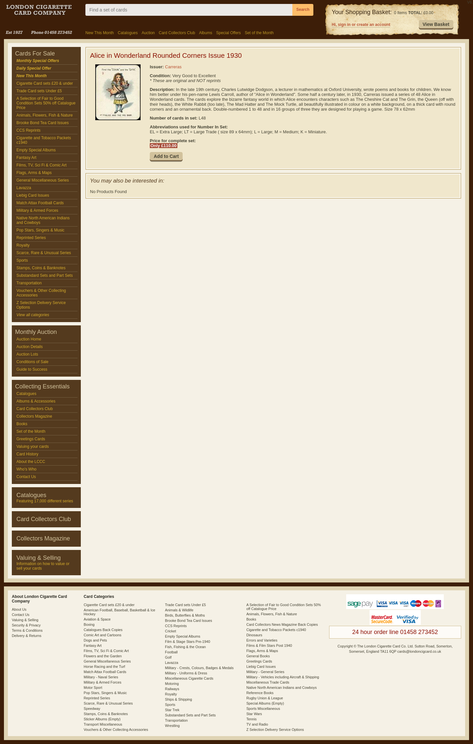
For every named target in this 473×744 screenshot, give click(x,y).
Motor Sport (93, 687)
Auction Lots (27, 354)
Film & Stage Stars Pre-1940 (187, 642)
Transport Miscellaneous (103, 724)
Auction (148, 33)
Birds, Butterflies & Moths (185, 615)
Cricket (170, 631)
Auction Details (29, 346)
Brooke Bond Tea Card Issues (42, 122)
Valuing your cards (32, 446)
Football (171, 652)
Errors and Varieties (262, 640)
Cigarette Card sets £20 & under (44, 83)
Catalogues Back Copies (103, 630)
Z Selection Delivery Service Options (41, 305)
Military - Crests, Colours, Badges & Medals (199, 668)
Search (302, 9)
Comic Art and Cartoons (103, 635)
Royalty (23, 245)
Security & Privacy (26, 625)
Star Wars (254, 714)
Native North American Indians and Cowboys (43, 220)
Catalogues (128, 33)
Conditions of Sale (32, 362)
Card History (27, 454)
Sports (22, 260)
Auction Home (28, 339)
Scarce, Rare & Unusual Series (43, 253)
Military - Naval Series (101, 677)
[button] (436, 24)
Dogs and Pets (95, 640)
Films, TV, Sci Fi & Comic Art (41, 165)
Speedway (92, 709)
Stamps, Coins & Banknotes (40, 268)
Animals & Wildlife (179, 610)
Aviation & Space (97, 619)
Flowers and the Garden (103, 656)
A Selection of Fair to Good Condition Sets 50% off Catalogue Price (46, 103)
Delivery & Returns (26, 636)
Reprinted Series (31, 237)
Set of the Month (259, 33)
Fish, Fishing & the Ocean (185, 647)
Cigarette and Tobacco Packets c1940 (43, 140)
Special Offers (228, 33)
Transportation (29, 283)
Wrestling (172, 726)
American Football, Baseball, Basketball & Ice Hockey (119, 612)
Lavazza (23, 188)
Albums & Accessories (36, 401)
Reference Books (260, 693)
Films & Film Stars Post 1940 (269, 645)
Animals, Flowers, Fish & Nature (44, 115)
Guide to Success (31, 369)
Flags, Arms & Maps (34, 172)
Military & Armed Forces (37, 210)
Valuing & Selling (25, 620)
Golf (168, 657)
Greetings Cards (30, 439)
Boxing (89, 624)
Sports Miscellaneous (263, 709)
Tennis (251, 719)
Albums (205, 33)
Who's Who (26, 469)
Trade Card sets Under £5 (39, 91)
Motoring (172, 684)
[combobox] (188, 10)
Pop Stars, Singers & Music (40, 230)
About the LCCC (30, 461)
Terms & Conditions (27, 630)
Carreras (173, 66)
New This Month (99, 33)
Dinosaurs (254, 635)
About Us (19, 609)
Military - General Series (265, 672)
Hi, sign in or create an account (361, 24)
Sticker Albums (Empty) (102, 719)
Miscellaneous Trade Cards (267, 682)
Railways (172, 689)
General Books (258, 656)
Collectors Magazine (34, 416)
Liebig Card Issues (32, 195)
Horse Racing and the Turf (104, 666)
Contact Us (26, 476)
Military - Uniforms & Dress (186, 673)
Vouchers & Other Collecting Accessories (41, 292)
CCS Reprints (28, 130)
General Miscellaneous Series (42, 180)
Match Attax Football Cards (40, 203)
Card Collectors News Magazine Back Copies (282, 624)
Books (21, 424)
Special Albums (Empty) (265, 703)
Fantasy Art (26, 157)
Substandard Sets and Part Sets (44, 275)
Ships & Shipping (178, 699)
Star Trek (172, 710)
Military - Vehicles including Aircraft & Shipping (282, 677)
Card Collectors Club (177, 33)
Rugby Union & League (264, 698)
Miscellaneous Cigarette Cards (189, 678)
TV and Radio (257, 724)
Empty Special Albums (36, 150)
